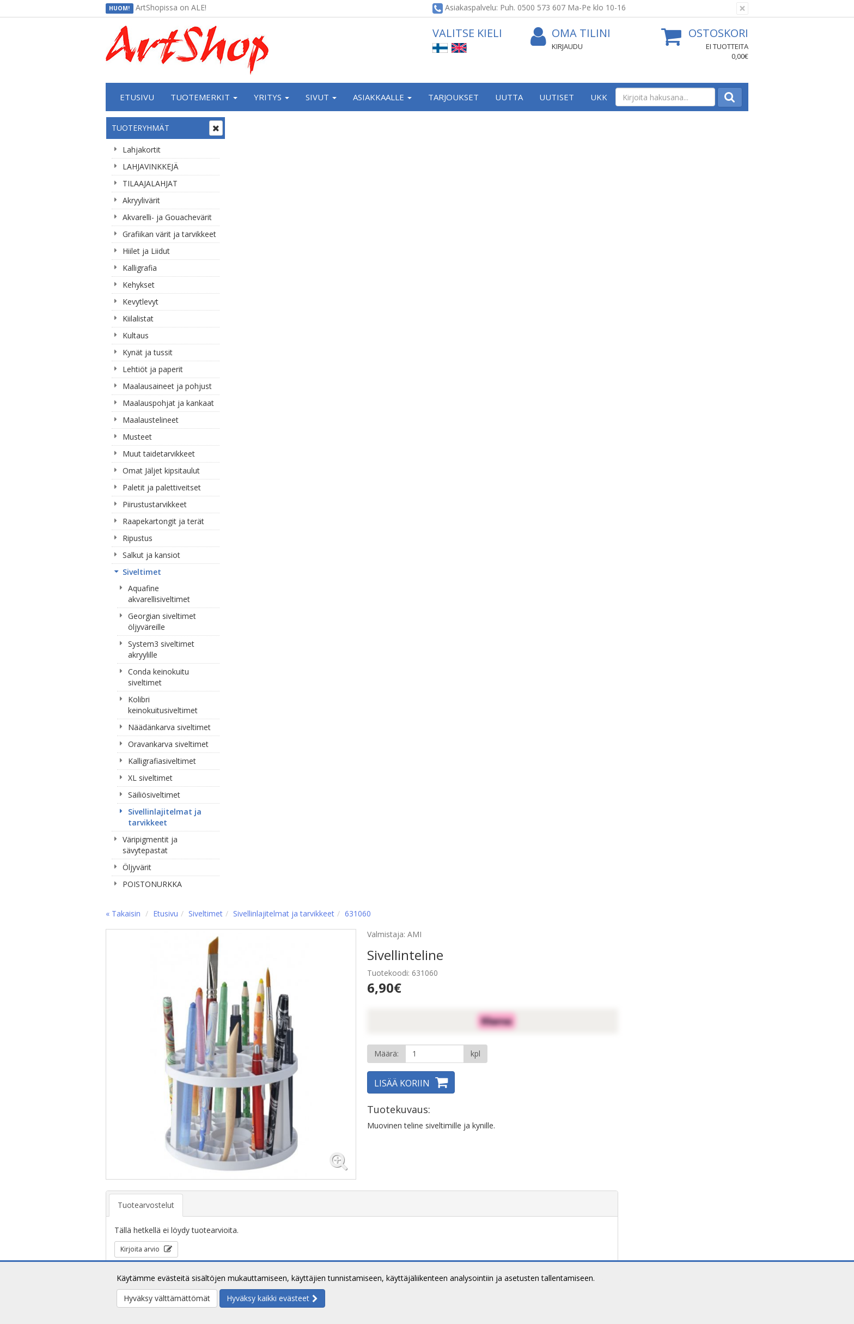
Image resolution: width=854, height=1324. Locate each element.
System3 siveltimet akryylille (161, 649)
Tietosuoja (257, 1162)
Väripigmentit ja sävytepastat (150, 844)
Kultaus (136, 335)
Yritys (271, 97)
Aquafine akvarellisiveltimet (159, 593)
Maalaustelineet (151, 420)
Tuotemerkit (203, 97)
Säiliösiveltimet (154, 794)
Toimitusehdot (264, 1179)
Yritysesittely (129, 1162)
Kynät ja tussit (148, 352)
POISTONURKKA (152, 884)
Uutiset (556, 97)
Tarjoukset (453, 97)
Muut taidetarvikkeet (159, 453)
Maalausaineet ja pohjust (167, 386)
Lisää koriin (532, 296)
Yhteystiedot (129, 1179)
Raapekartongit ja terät (163, 521)
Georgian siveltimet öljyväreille (162, 621)
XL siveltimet (150, 778)
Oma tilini (570, 33)
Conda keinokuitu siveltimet (158, 677)
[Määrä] (565, 266)
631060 (488, 126)
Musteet (137, 437)
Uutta (509, 97)
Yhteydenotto (131, 1195)
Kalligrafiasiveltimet (162, 761)
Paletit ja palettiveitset (162, 487)
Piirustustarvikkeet (155, 504)
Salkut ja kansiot (151, 555)
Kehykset (139, 285)
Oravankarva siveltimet (168, 744)
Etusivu (137, 97)
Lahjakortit (142, 149)
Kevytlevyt (140, 301)
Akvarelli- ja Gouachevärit (167, 217)
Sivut (321, 97)
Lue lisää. (613, 1278)
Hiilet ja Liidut (146, 251)
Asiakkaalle (382, 97)
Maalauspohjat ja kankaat (168, 403)
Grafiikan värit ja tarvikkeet (169, 234)
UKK (598, 97)
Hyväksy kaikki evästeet (268, 1298)
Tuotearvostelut (276, 417)
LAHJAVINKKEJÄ (151, 166)
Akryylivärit (141, 200)
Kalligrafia (140, 268)
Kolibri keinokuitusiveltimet (163, 704)
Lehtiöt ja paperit (153, 369)
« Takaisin (253, 126)
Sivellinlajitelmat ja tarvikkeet (165, 817)
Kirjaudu (567, 46)
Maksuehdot (260, 1211)
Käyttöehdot (260, 1195)
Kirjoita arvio (271, 461)
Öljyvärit (137, 867)
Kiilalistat (138, 318)
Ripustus (137, 538)
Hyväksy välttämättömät (167, 1298)
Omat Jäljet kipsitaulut (161, 470)
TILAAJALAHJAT (150, 183)
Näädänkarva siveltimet (169, 727)
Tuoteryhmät (140, 128)
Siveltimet (142, 572)
